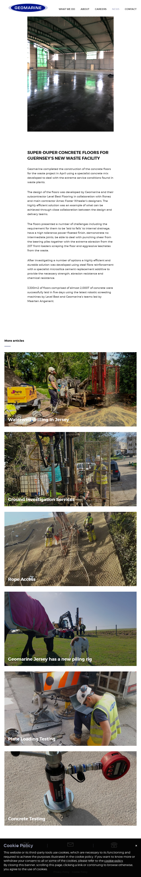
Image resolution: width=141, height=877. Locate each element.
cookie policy (113, 861)
